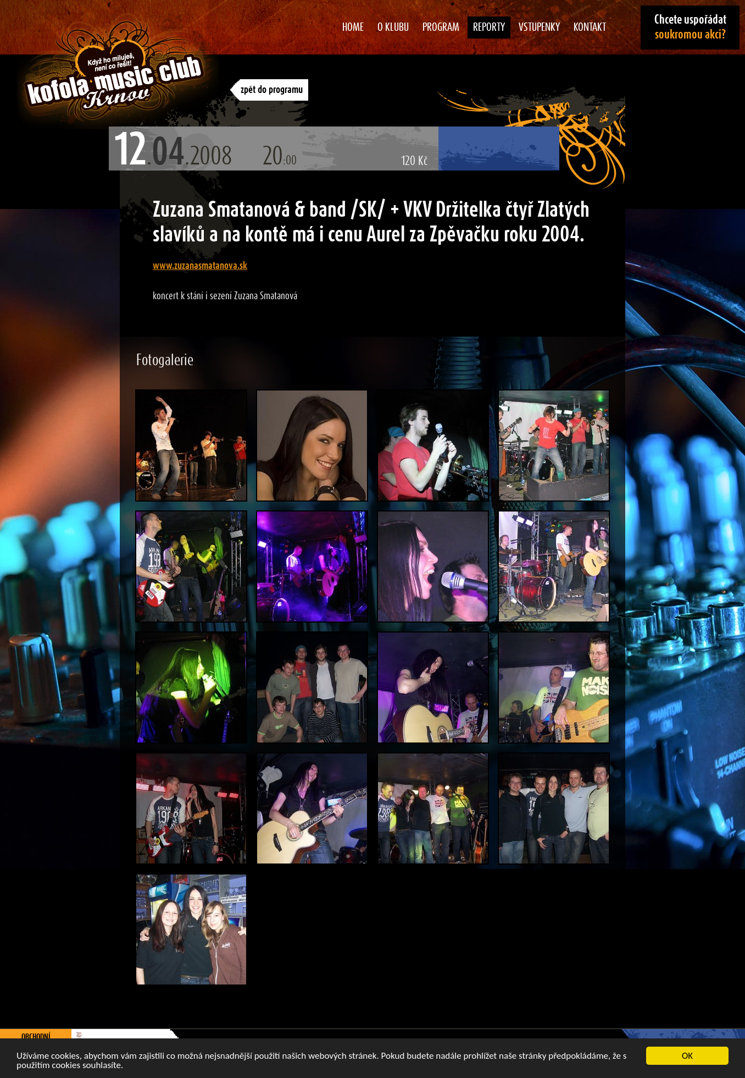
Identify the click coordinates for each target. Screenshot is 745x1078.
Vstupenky (539, 27)
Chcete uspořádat (690, 27)
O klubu (393, 27)
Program (440, 27)
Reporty (489, 27)
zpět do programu (272, 90)
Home (353, 27)
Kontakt (590, 27)
